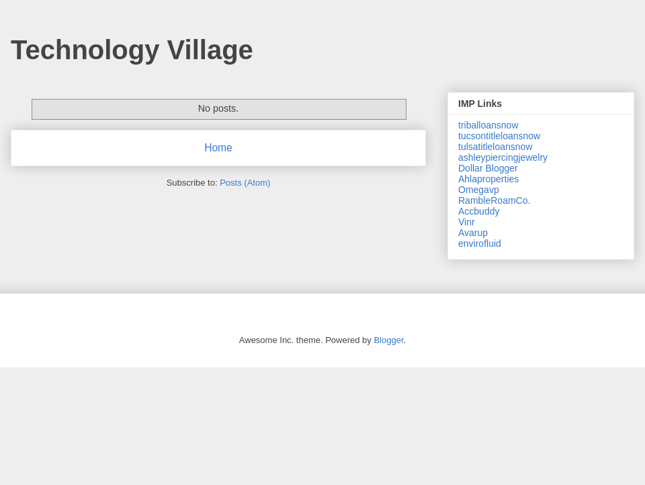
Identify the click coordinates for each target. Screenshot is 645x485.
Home (218, 147)
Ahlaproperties (488, 179)
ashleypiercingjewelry (503, 157)
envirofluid (479, 243)
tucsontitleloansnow (499, 135)
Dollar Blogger (488, 168)
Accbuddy (478, 211)
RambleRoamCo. (494, 200)
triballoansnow (488, 125)
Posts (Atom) (245, 183)
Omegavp (478, 189)
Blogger (388, 340)
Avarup (473, 232)
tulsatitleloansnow (495, 146)
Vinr (466, 222)
